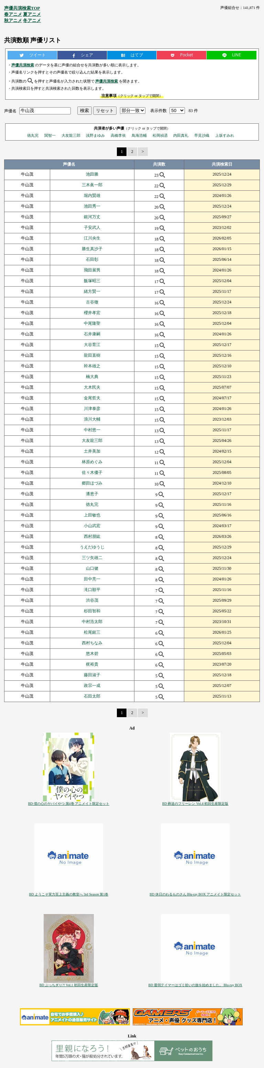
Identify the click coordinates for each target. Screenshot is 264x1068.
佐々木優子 (92, 472)
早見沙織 (201, 135)
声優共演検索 (22, 65)
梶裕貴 (92, 664)
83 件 (193, 110)
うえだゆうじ (92, 547)
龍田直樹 (92, 355)
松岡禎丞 (160, 135)
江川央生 (92, 238)
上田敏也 (92, 515)
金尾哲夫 (92, 398)
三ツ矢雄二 (92, 557)
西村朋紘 (92, 536)
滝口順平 (92, 589)
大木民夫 (92, 387)
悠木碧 (92, 653)
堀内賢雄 (92, 195)
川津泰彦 (92, 408)
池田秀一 (92, 206)
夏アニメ (32, 14)
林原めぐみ (92, 461)
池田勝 (92, 174)
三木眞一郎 (92, 184)
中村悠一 (92, 429)
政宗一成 (92, 685)
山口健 (92, 568)
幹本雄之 (92, 366)
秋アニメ (13, 20)
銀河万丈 (92, 216)
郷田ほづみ (92, 483)
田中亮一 (92, 579)
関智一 (50, 135)
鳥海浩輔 (139, 135)
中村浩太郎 (92, 621)
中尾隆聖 (92, 323)
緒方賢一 (92, 291)
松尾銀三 (92, 632)
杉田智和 (92, 611)
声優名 (10, 110)
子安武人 (92, 227)
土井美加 (92, 451)
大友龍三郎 (71, 135)
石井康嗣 (92, 334)
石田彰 (92, 259)
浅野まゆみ (95, 135)
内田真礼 (180, 135)
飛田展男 (92, 270)
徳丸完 (32, 135)
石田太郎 (92, 696)
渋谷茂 (92, 600)
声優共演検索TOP (22, 8)
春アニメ (13, 14)
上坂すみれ (224, 135)
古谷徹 (92, 302)
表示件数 (158, 110)
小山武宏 (92, 525)
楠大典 (92, 376)
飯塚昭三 (92, 280)
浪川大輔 (92, 419)
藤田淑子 (92, 674)
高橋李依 (118, 135)
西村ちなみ (92, 643)
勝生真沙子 (92, 248)
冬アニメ (32, 20)
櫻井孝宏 (92, 312)
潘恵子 (92, 493)
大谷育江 (92, 344)
